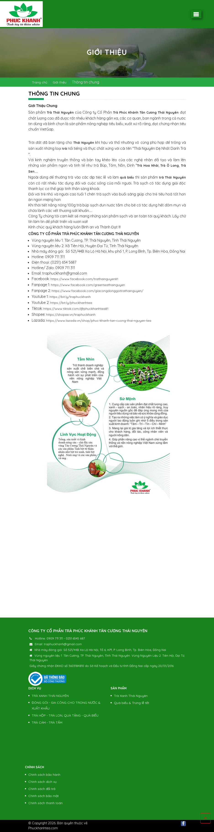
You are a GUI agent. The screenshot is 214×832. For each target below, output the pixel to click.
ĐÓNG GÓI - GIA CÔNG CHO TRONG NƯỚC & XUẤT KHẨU (66, 705)
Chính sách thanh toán (45, 803)
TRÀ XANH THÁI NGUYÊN (50, 696)
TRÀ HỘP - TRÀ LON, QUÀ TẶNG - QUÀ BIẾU (65, 715)
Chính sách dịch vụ (42, 782)
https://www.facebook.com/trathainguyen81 (84, 279)
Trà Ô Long (169, 165)
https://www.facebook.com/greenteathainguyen (88, 285)
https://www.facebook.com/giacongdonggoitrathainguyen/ (97, 291)
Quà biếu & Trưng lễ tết (131, 703)
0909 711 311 (55, 638)
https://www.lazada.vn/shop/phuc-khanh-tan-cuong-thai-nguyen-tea (98, 320)
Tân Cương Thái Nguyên (159, 112)
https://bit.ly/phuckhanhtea (71, 303)
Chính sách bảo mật (43, 796)
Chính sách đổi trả (41, 789)
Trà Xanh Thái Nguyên (131, 696)
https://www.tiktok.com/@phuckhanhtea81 (75, 309)
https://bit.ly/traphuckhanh (70, 297)
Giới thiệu (59, 82)
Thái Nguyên (83, 143)
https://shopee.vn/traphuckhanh (70, 315)
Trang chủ (39, 82)
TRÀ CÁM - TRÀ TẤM (47, 722)
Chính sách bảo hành (44, 775)
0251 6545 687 (75, 638)
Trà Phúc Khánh (125, 112)
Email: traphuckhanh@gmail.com (58, 644)
